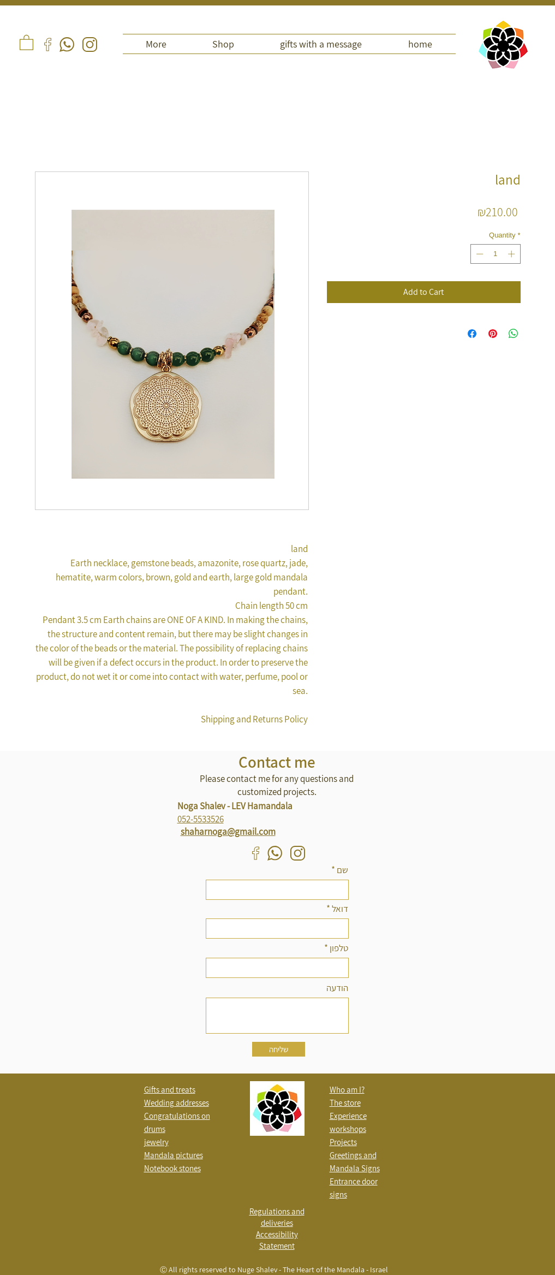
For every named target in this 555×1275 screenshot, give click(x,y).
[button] (26, 42)
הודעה (337, 988)
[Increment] (512, 254)
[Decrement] (478, 254)
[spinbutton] (495, 254)
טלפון (339, 948)
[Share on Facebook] (472, 333)
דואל (340, 909)
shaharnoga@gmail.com (228, 832)
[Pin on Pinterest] (492, 333)
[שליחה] (278, 1049)
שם (342, 870)
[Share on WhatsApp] (513, 333)
